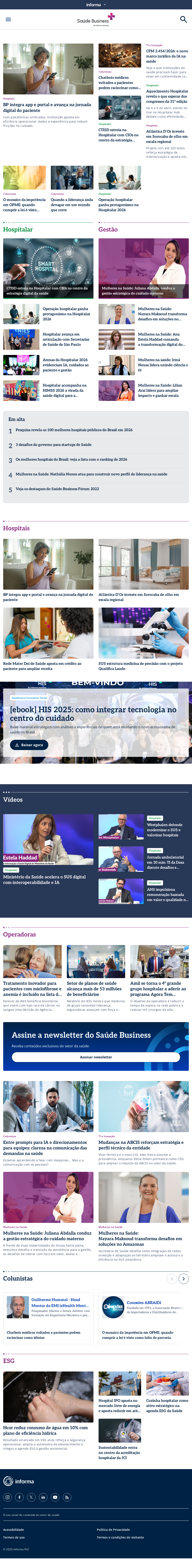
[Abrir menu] (8, 19)
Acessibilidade (13, 1533)
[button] (172, 1282)
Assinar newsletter (96, 1058)
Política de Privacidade (113, 1533)
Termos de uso (14, 1541)
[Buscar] (184, 19)
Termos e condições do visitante (120, 1541)
